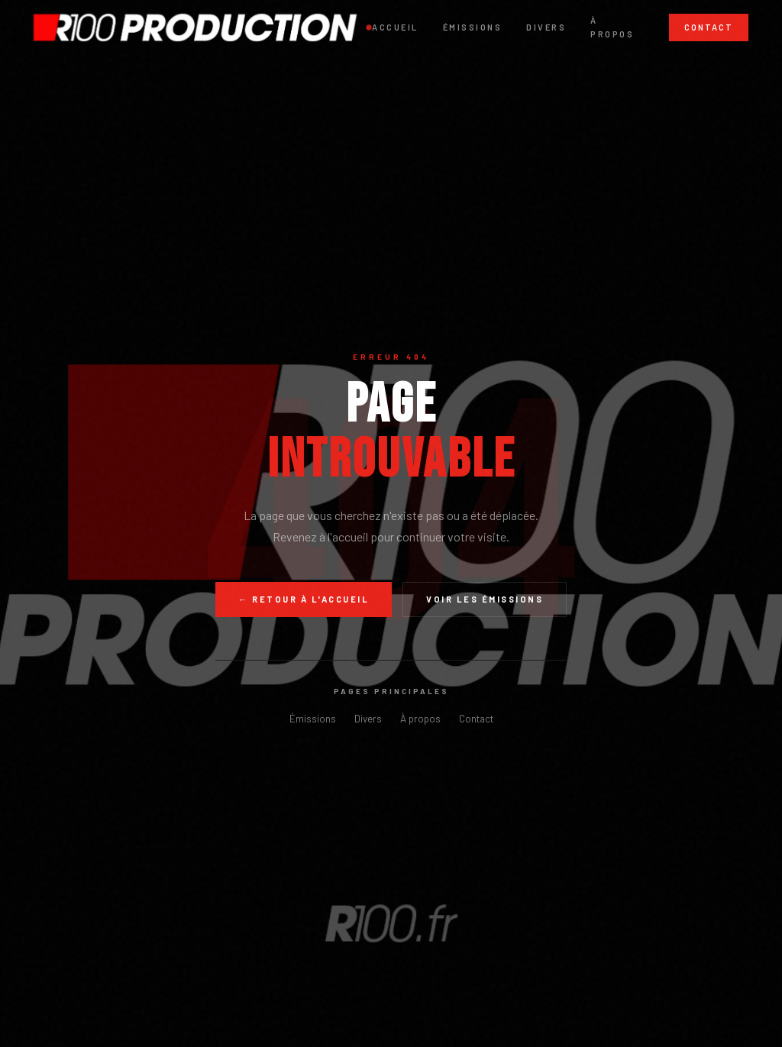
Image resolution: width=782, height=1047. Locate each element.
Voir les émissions (484, 599)
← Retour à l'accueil (303, 599)
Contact (708, 27)
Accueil (395, 27)
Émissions (472, 27)
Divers (546, 27)
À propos (612, 27)
